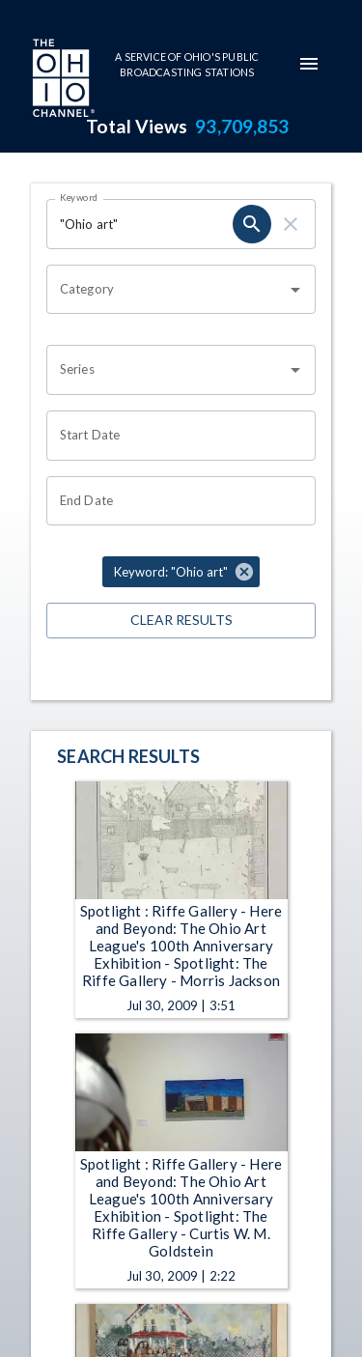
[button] (181, 571)
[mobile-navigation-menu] (309, 63)
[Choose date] (174, 435)
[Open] (295, 289)
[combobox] (166, 289)
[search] (252, 224)
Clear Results (181, 620)
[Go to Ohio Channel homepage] (61, 80)
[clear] (290, 224)
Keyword (79, 197)
